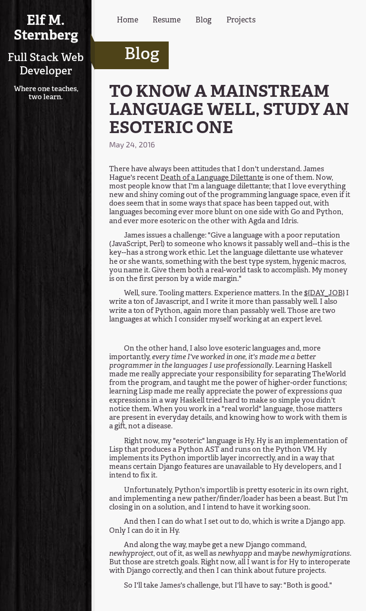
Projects (240, 20)
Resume (166, 20)
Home (127, 20)
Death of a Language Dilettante (212, 178)
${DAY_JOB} (324, 293)
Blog (203, 20)
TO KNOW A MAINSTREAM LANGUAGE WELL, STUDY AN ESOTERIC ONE (229, 111)
